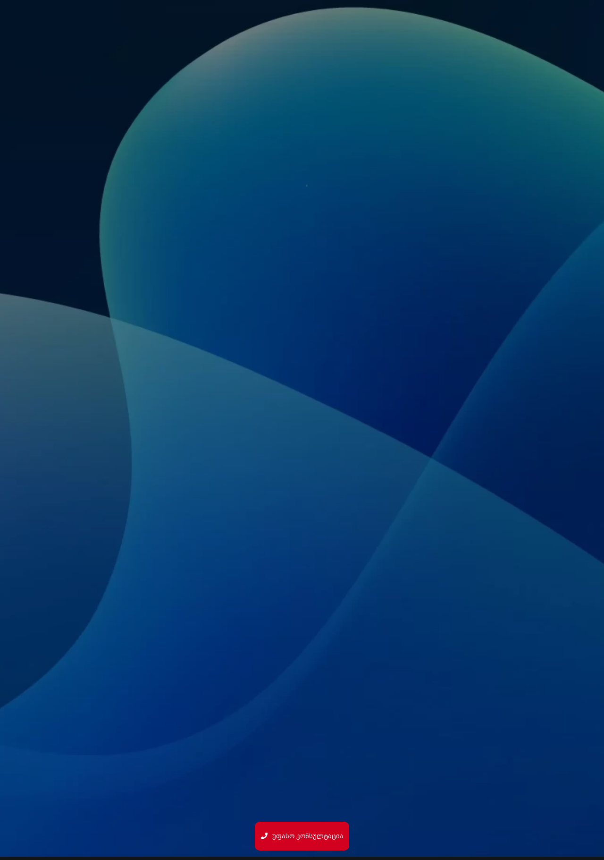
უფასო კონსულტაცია (302, 836)
